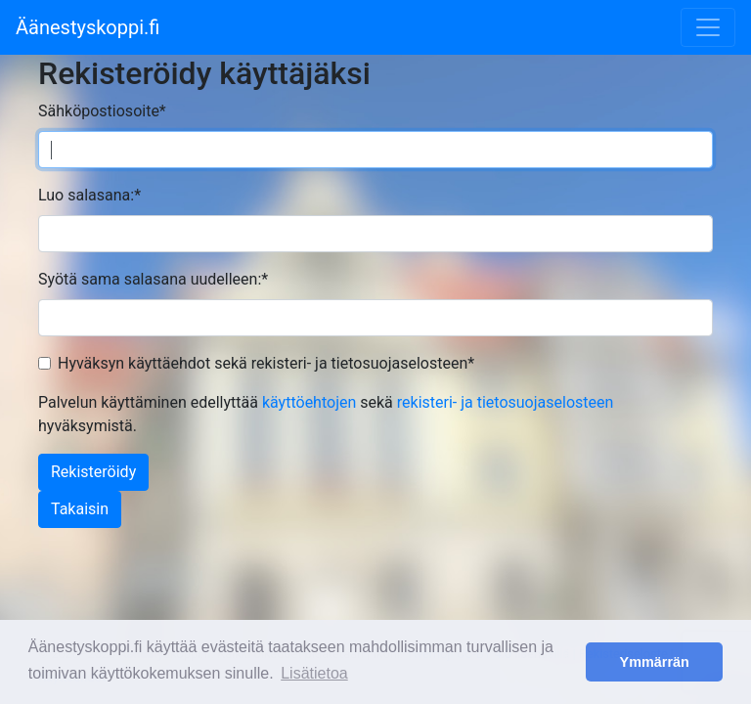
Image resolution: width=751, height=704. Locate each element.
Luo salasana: (89, 195)
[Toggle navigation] (708, 27)
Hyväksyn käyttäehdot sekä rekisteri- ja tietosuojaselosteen (266, 363)
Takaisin (80, 509)
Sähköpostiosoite (102, 111)
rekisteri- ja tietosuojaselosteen (505, 402)
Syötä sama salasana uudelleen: (153, 279)
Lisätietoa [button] (314, 673)
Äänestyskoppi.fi (87, 27)
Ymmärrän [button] (654, 662)
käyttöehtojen (309, 402)
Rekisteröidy (93, 471)
